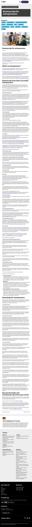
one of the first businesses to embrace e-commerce (15, 163)
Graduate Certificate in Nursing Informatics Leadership (21, 478)
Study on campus (4, 494)
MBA (15, 24)
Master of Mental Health (20, 461)
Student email (18, 488)
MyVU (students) (19, 487)
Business (3, 22)
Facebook (26, 519)
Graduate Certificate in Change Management (8, 440)
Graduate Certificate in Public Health (21, 455)
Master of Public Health (20, 453)
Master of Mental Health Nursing (22, 464)
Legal (4, 523)
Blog (2, 492)
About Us (2, 490)
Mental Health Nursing (5, 26)
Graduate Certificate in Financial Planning (8, 455)
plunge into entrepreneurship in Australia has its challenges (14, 72)
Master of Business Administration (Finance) (23, 437)
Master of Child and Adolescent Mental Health (21, 470)
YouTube (30, 519)
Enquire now (25, 1)
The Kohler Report (9, 234)
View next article (27, 411)
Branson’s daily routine (11, 110)
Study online (3, 488)
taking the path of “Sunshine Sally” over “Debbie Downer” (12, 147)
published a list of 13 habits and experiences (10, 192)
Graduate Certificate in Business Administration (8, 438)
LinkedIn (28, 519)
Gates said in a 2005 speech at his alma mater (17, 223)
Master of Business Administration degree (11, 60)
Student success (24, 26)
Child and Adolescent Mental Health (21, 22)
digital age (23, 230)
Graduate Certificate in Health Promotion (21, 459)
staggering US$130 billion (6, 179)
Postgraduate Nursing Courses (21, 474)
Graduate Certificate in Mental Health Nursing (21, 468)
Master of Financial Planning (8, 450)
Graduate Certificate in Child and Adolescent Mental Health (22, 473)
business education (23, 58)
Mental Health (21, 24)
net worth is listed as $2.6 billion (15, 101)
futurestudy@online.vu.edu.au (16, 408)
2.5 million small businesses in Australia (22, 78)
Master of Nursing (19, 450)
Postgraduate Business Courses (8, 442)
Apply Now (3, 489)
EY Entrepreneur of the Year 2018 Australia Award (11, 137)
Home (3, 6)
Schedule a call (6, 512)
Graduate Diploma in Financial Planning (8, 453)
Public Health (18, 26)
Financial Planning (9, 24)
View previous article (6, 411)
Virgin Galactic (4, 98)
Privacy (2, 523)
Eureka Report (20, 235)
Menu (30, 2)
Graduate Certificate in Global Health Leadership (21, 457)
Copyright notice (7, 523)
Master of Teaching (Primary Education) (8, 447)
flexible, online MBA (18, 400)
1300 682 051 (3, 509)
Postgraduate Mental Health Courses (21, 476)
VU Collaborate (18, 489)
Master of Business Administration (9, 436)
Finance (3, 24)
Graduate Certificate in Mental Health (21, 463)
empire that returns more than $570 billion (16, 143)
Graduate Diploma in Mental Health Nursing (22, 466)
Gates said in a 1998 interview (7, 215)
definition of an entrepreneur (9, 68)
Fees (2, 487)
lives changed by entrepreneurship (12, 87)
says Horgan (21, 155)
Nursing (12, 26)
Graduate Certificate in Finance (22, 438)
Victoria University (17, 523)
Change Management (11, 22)
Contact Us (3, 493)
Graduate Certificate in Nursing (21, 452)
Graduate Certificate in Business (8, 441)
